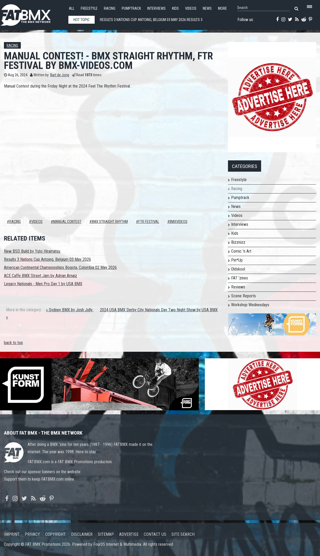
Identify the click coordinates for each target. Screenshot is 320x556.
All (71, 8)
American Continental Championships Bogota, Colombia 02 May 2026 (60, 267)
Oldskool (238, 269)
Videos (190, 8)
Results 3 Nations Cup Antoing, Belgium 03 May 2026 (47, 259)
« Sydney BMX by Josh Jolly (70, 309)
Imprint (11, 534)
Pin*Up (237, 260)
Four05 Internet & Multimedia (117, 544)
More (222, 8)
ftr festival (148, 222)
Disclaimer (82, 534)
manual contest (67, 222)
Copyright (55, 534)
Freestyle (89, 8)
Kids (175, 8)
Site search (183, 534)
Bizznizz (238, 242)
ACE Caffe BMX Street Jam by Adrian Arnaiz (40, 275)
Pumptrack (131, 8)
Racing (109, 8)
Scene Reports (243, 295)
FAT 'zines (239, 278)
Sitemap (106, 534)
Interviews (156, 8)
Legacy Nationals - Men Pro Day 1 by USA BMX (43, 283)
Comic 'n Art (241, 251)
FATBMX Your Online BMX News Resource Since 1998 (31, 13)
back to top (13, 342)
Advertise (129, 534)
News (207, 8)
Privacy (32, 534)
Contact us (155, 534)
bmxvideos (178, 222)
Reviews (238, 286)
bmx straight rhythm (110, 222)
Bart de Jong (59, 75)
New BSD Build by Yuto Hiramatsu (32, 251)
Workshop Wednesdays (250, 304)
